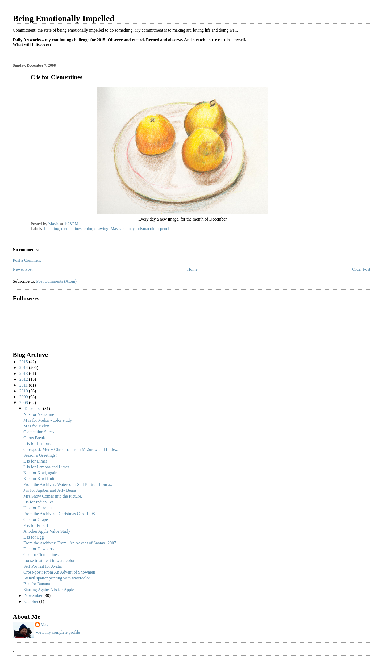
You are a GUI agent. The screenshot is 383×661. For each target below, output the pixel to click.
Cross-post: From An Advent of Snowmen (59, 572)
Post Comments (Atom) (56, 281)
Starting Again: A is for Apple (48, 589)
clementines (71, 228)
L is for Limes (35, 461)
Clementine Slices (38, 432)
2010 (24, 391)
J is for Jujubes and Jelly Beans (50, 490)
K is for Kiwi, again (40, 473)
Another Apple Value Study (46, 531)
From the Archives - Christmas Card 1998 (59, 513)
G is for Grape (35, 519)
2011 (24, 385)
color (88, 228)
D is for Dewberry (39, 548)
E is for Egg (33, 537)
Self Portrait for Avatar (42, 566)
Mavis (46, 624)
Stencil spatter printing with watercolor (56, 578)
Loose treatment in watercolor (48, 560)
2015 (24, 361)
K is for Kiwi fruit (38, 478)
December (33, 408)
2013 (24, 373)
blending (51, 228)
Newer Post (22, 269)
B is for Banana (36, 584)
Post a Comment (27, 260)
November (34, 595)
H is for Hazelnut (38, 508)
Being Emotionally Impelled (63, 18)
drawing (101, 228)
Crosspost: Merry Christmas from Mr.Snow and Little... (70, 449)
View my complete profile (57, 632)
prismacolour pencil (153, 228)
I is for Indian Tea (38, 502)
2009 (24, 397)
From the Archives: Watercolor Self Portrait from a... (68, 484)
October (31, 601)
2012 (24, 379)
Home (192, 269)
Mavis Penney (122, 228)
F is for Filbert (35, 525)
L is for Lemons (37, 443)
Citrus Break (34, 437)
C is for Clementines (41, 554)
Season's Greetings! (40, 455)
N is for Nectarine (38, 414)
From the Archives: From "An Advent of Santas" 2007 (69, 543)
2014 (24, 367)
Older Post (361, 269)
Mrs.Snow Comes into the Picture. (52, 496)
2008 (24, 402)
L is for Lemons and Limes (46, 467)
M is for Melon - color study (47, 420)
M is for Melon (36, 426)
